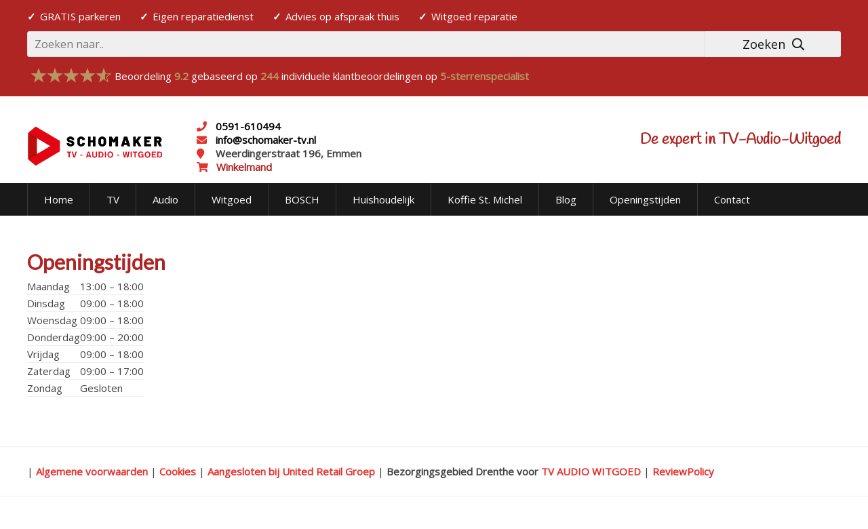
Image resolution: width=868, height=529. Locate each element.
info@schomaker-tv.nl (264, 139)
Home (58, 199)
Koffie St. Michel (485, 199)
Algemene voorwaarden (92, 471)
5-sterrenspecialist (484, 76)
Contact (732, 199)
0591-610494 (248, 126)
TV (112, 199)
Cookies (177, 471)
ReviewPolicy (683, 471)
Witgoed (232, 199)
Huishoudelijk (383, 199)
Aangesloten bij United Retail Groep (291, 471)
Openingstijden (645, 199)
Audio (165, 199)
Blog (565, 199)
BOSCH (302, 199)
